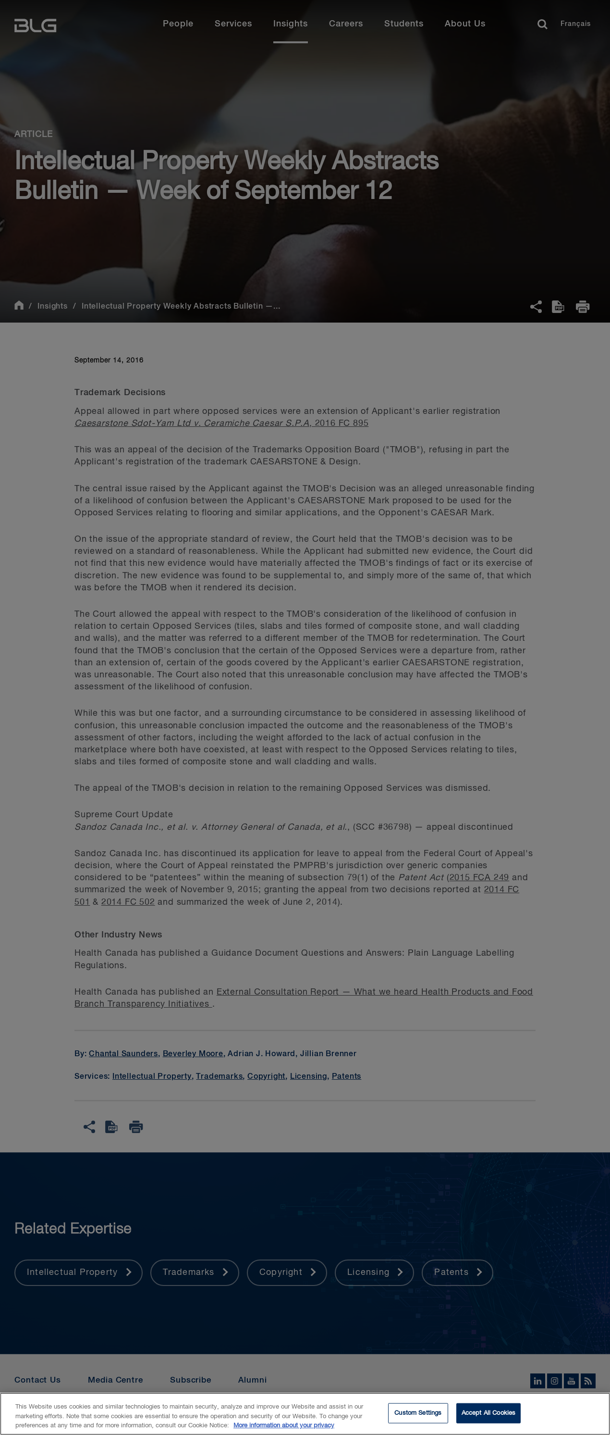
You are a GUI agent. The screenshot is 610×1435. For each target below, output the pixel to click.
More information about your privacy (283, 1431)
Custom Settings (417, 1418)
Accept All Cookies (488, 1418)
